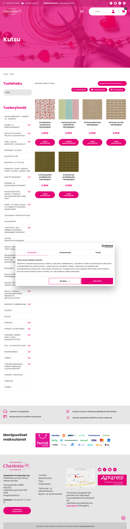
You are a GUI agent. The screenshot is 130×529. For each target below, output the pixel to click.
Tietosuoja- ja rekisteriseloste (45, 489)
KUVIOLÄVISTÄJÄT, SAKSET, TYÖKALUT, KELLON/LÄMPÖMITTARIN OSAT (15, 195)
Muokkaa (65, 281)
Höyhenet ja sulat (13, 150)
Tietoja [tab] (98, 252)
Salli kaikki (97, 281)
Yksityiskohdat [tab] (65, 252)
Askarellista (72, 505)
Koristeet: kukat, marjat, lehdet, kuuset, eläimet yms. (17, 169)
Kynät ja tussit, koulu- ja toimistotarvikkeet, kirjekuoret (15, 207)
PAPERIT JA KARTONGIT (14, 329)
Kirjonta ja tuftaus (14, 162)
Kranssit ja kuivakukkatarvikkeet (15, 184)
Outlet (7, 316)
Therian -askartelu (13, 375)
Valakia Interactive (86, 526)
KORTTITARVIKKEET (12, 177)
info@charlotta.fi (32, 3)
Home (5, 74)
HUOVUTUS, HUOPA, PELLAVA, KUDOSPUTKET (14, 134)
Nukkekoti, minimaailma (15, 304)
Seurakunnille (11, 352)
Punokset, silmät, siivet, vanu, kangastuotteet (12, 337)
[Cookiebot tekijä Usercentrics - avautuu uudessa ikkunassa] (103, 246)
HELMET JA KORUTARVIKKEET (12, 126)
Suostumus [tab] (31, 252)
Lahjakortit (10, 221)
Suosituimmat (116, 90)
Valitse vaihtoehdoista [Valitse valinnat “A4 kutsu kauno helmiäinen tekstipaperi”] (69, 143)
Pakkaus (8, 322)
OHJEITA (8, 310)
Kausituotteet (11, 156)
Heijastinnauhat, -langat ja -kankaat (16, 117)
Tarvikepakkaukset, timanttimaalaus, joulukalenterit (13, 366)
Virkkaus (8, 381)
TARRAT (7, 358)
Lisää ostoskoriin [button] (45, 143)
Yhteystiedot (44, 483)
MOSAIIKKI (8, 268)
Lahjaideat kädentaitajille (17, 215)
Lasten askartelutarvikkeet (14, 239)
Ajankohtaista (45, 478)
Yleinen (7, 387)
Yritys (41, 480)
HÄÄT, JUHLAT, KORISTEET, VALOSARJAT (15, 143)
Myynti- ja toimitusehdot (50, 493)
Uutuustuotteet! (97, 90)
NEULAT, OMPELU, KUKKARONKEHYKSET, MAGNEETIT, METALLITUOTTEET (13, 294)
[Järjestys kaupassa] (112, 83)
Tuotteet (42, 475)
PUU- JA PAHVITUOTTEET (15, 345)
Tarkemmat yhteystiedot (17, 510)
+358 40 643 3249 (12, 3)
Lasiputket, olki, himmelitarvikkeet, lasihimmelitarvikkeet (14, 230)
